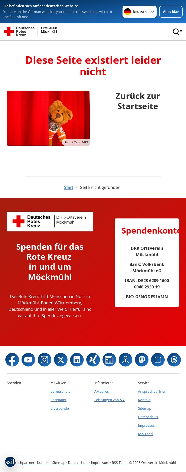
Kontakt (144, 400)
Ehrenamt (58, 400)
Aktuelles (101, 391)
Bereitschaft (60, 391)
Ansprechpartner (152, 391)
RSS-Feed (145, 434)
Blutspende (59, 408)
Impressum (147, 425)
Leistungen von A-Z (109, 400)
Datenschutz (148, 417)
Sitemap (144, 408)
